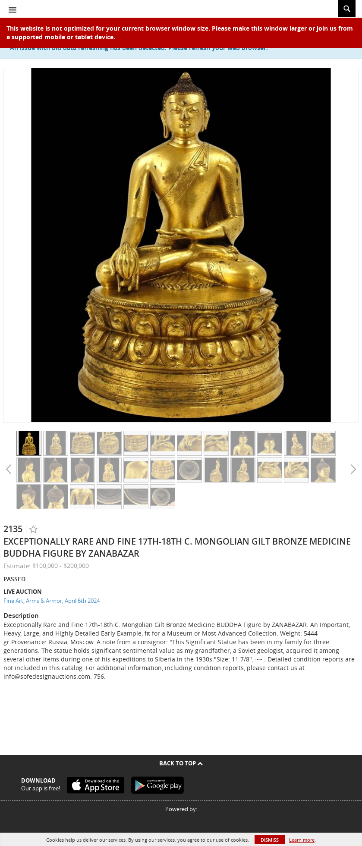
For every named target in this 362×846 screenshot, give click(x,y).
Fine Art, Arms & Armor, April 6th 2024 (51, 601)
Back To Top (181, 763)
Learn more (302, 840)
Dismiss (270, 840)
